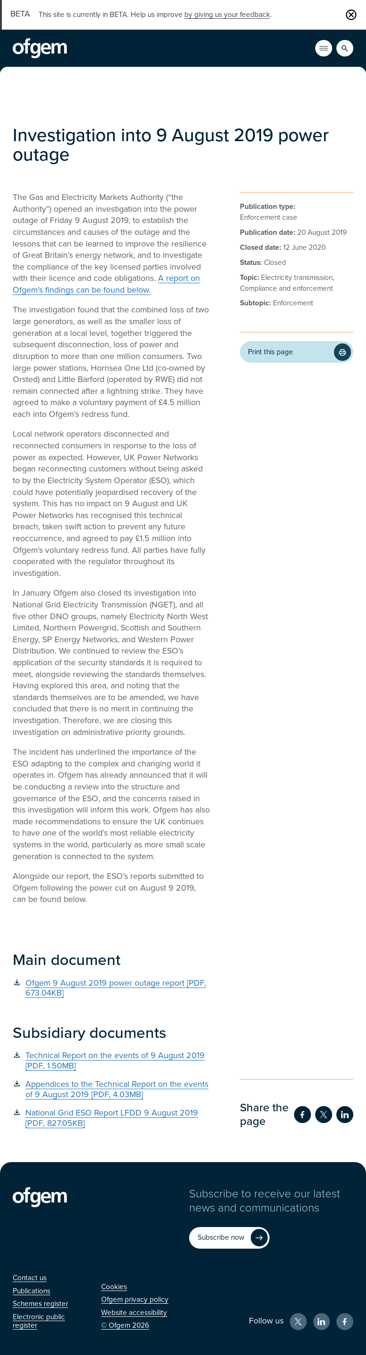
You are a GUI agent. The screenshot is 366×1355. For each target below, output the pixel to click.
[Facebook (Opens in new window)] (344, 1321)
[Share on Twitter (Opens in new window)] (323, 1114)
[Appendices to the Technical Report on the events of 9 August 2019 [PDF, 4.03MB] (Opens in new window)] (112, 1089)
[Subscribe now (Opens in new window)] (229, 1238)
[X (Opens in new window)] (298, 1321)
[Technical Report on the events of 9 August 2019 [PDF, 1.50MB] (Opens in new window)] (112, 1061)
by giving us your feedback (227, 14)
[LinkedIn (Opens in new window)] (321, 1321)
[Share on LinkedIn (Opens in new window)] (344, 1114)
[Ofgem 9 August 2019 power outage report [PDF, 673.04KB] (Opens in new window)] (112, 988)
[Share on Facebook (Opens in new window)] (302, 1114)
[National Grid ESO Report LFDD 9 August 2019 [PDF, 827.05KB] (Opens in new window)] (112, 1118)
